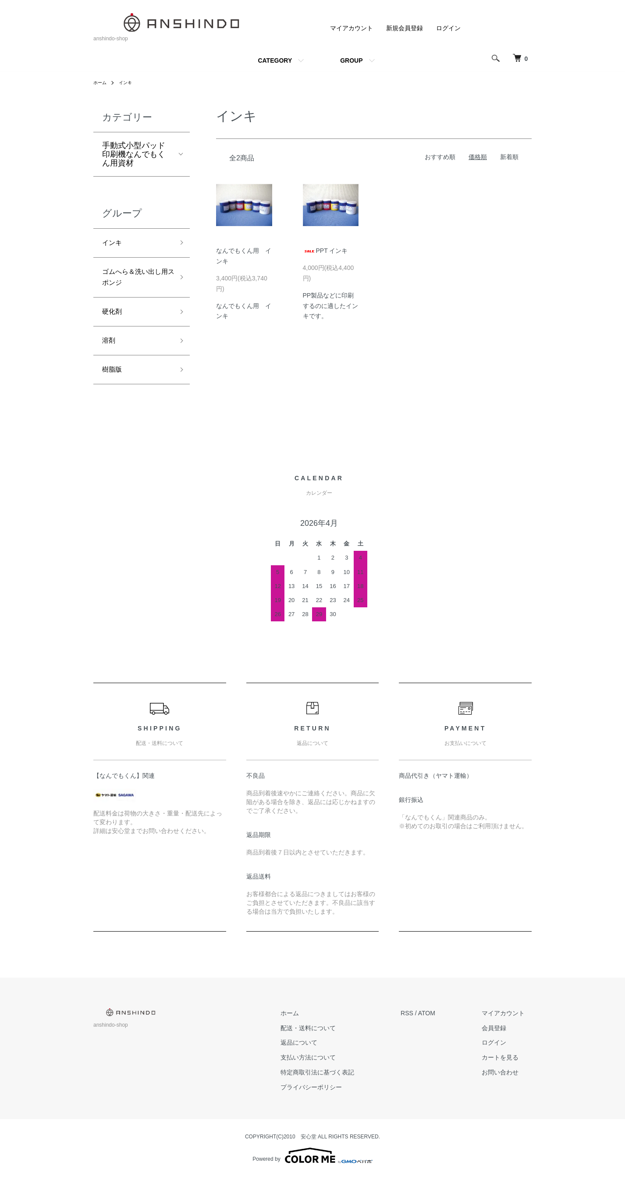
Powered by (312, 1170)
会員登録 (501, 1042)
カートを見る (507, 1071)
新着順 (509, 156)
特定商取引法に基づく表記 (338, 1086)
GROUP (351, 60)
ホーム (101, 82)
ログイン (448, 28)
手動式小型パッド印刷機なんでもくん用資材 (133, 154)
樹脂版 (114, 383)
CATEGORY (275, 60)
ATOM (440, 1027)
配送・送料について (329, 1042)
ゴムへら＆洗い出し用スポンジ (133, 282)
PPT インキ (325, 250)
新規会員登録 (404, 28)
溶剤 (110, 351)
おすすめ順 (440, 156)
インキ (129, 82)
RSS (421, 1027)
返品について (320, 1056)
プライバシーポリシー (332, 1101)
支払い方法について (329, 1071)
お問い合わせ (507, 1086)
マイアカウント (351, 28)
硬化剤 (114, 319)
